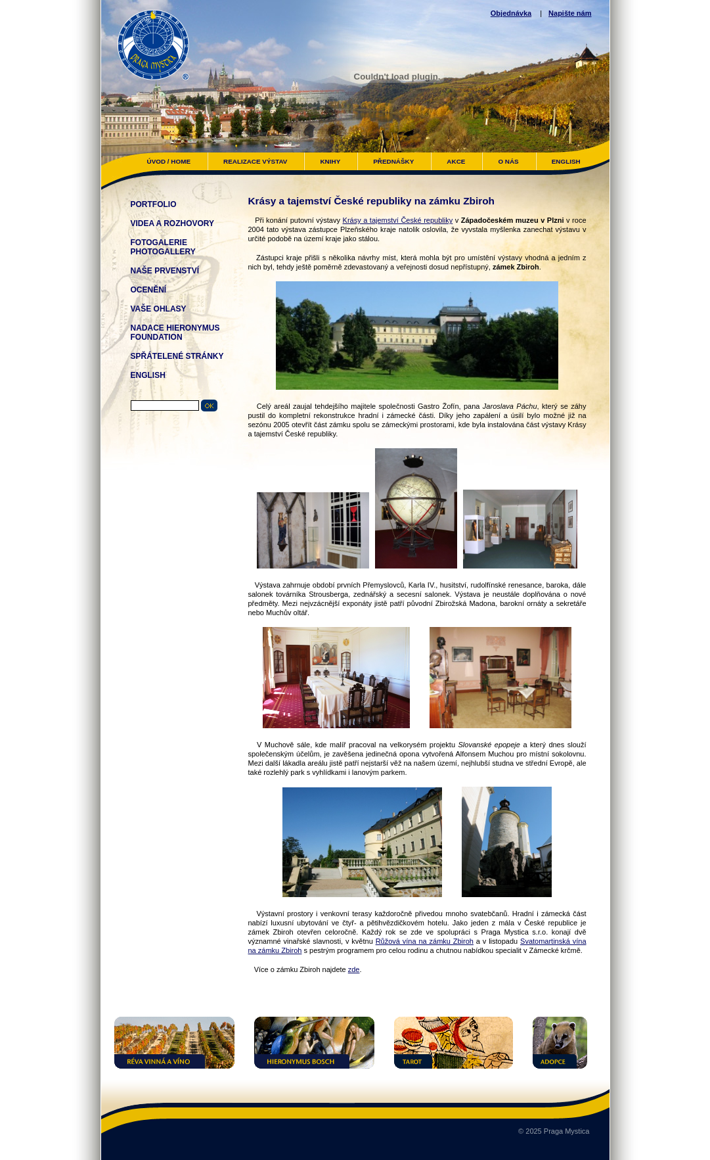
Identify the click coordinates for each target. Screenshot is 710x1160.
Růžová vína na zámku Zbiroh (425, 941)
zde (354, 969)
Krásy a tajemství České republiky (398, 220)
